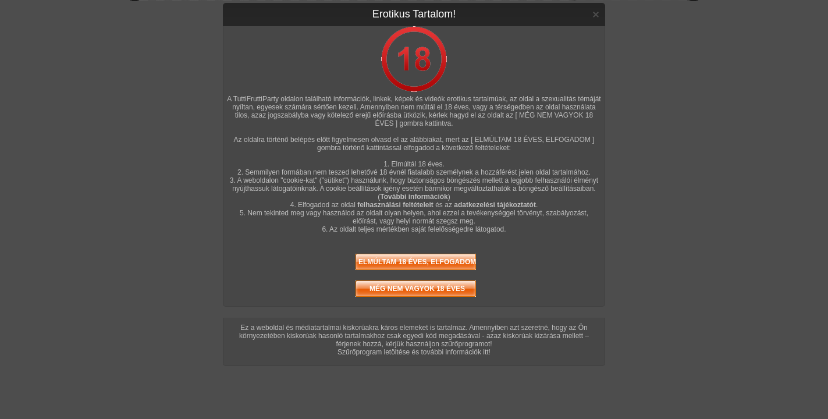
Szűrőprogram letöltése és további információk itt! (414, 352)
